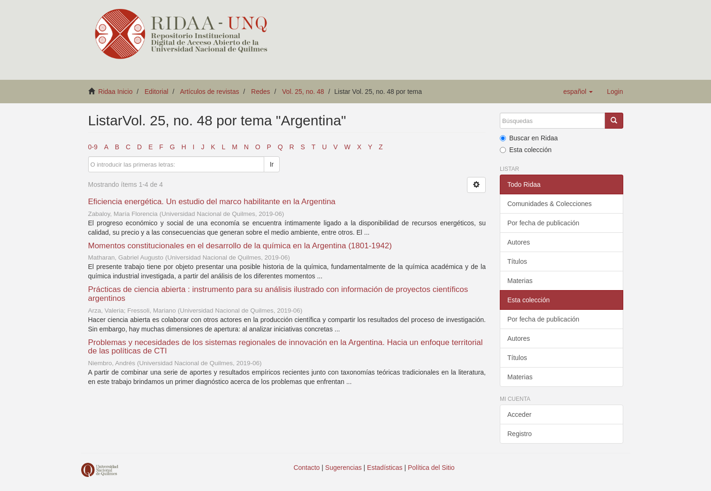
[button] (578, 91)
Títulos (517, 261)
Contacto (306, 467)
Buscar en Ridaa (529, 138)
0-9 (93, 147)
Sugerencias (343, 467)
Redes (260, 91)
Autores (518, 242)
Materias (520, 280)
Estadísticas (384, 467)
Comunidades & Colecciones (549, 203)
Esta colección (525, 149)
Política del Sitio (431, 467)
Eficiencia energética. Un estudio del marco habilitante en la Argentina (212, 201)
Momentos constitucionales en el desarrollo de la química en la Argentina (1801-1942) (240, 245)
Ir (272, 164)
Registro (519, 433)
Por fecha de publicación (543, 223)
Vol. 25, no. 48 (303, 91)
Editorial (156, 91)
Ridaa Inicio (115, 91)
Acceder (519, 414)
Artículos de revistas (209, 91)
